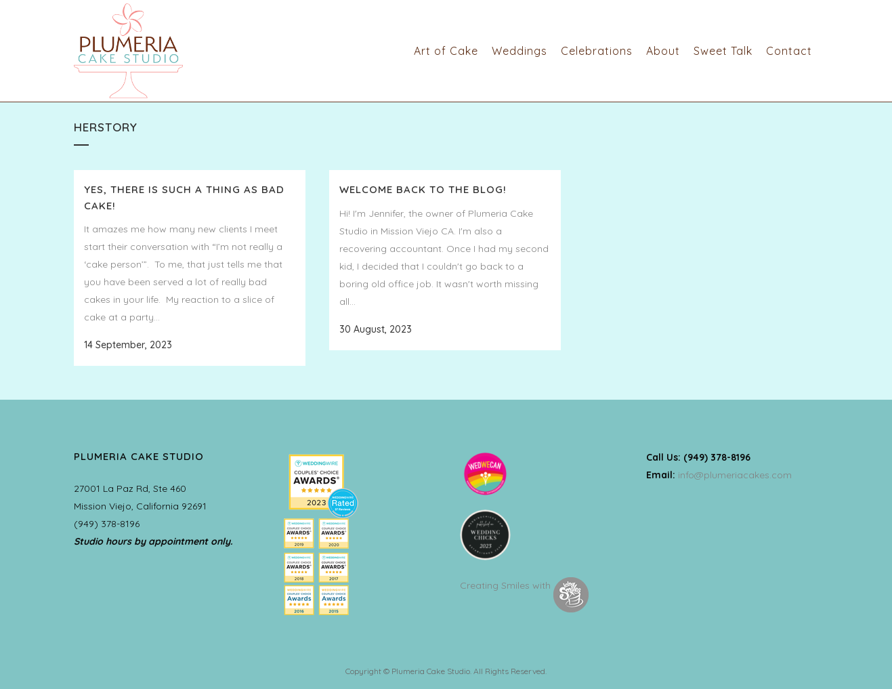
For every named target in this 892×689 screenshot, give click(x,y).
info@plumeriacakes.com (735, 475)
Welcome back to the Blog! (423, 189)
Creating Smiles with (524, 585)
